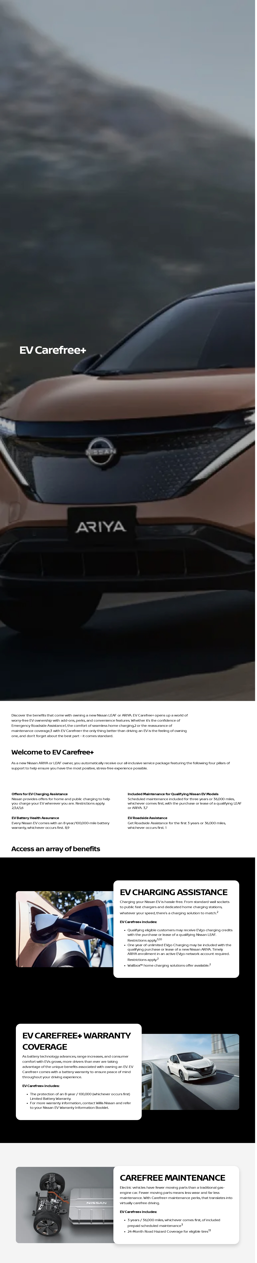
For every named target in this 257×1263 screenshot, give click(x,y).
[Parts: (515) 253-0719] (178, 3)
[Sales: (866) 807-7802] (203, 3)
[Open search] (208, 13)
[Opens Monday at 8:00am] (237, 3)
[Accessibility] (11, 3)
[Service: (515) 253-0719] (152, 3)
